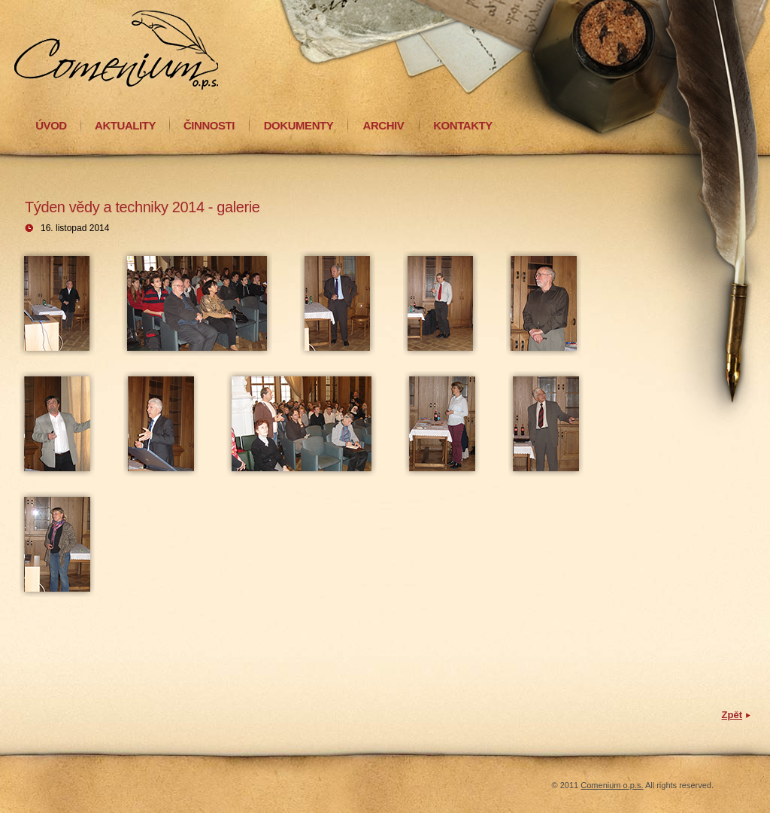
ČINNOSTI (209, 125)
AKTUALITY (125, 125)
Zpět (732, 714)
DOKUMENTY (299, 125)
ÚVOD (51, 125)
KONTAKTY (463, 125)
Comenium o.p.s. (612, 785)
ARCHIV (384, 125)
